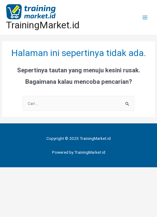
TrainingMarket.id (42, 25)
